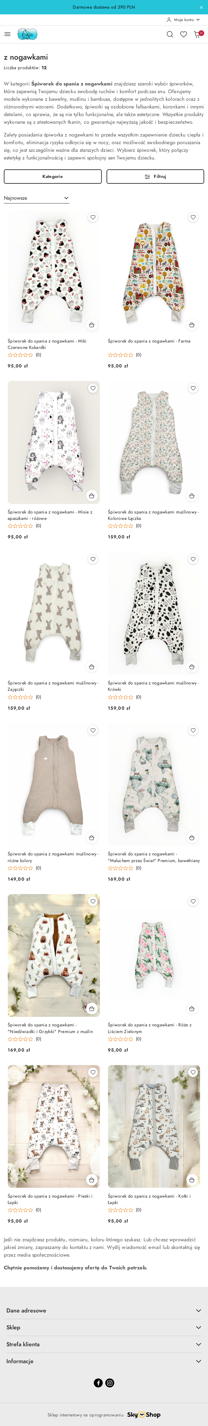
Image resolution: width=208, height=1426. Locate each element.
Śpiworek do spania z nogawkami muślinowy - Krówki (153, 686)
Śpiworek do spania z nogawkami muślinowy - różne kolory (53, 857)
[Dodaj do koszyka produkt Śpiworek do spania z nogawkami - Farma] (192, 324)
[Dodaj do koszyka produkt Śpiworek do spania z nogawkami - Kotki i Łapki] (192, 1180)
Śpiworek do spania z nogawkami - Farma (149, 341)
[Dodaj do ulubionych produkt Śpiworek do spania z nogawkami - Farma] (193, 217)
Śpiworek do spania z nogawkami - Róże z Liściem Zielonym (149, 1028)
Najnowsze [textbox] (15, 198)
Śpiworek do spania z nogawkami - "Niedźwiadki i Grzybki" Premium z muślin (50, 1028)
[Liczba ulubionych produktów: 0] (183, 34)
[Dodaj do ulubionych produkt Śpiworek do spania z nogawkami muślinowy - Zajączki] (93, 559)
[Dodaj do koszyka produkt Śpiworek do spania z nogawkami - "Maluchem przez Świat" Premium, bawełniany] (192, 837)
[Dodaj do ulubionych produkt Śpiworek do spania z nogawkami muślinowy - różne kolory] (93, 730)
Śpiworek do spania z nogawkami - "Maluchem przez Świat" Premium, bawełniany (154, 857)
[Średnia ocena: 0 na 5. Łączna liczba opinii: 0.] (24, 355)
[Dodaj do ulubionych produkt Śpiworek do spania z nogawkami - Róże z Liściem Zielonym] (193, 901)
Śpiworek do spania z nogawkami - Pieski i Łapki (50, 1199)
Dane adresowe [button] (104, 1310)
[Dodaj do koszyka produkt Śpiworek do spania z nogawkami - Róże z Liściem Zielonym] (192, 1008)
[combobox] (37, 198)
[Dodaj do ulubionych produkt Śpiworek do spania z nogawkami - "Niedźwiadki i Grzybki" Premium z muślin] (93, 901)
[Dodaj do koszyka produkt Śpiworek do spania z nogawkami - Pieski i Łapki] (92, 1180)
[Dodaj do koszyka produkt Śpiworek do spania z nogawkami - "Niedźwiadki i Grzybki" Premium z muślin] (92, 1008)
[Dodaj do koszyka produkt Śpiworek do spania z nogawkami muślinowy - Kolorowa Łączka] (192, 495)
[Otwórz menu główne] (7, 34)
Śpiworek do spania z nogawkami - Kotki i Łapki (149, 1199)
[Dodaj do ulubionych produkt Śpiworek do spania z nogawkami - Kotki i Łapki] (193, 1072)
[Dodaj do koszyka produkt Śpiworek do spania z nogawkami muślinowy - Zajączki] (92, 666)
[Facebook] (98, 1382)
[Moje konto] (183, 19)
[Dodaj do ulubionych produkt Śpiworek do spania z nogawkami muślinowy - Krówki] (193, 559)
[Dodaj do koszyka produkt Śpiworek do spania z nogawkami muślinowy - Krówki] (192, 666)
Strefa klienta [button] (104, 1344)
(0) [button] (38, 355)
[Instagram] (109, 1382)
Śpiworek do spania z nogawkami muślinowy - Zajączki (53, 686)
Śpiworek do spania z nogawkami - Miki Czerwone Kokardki (47, 344)
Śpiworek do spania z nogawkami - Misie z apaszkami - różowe (50, 515)
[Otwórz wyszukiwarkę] (170, 34)
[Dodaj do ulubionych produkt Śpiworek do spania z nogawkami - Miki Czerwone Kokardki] (93, 217)
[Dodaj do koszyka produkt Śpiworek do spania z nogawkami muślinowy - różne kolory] (92, 837)
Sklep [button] (104, 1327)
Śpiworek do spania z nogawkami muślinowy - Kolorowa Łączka (153, 515)
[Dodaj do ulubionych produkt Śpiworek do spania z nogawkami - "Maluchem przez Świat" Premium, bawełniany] (193, 730)
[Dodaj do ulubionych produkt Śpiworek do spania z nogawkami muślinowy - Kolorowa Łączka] (193, 388)
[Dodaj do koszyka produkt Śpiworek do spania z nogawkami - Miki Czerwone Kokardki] (92, 324)
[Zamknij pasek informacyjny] (201, 7)
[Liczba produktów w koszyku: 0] (196, 34)
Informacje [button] (104, 1361)
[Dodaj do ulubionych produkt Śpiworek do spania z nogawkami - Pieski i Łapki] (93, 1072)
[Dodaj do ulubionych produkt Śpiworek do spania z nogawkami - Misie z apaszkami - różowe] (93, 388)
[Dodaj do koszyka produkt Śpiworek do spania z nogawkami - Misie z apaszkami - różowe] (92, 495)
